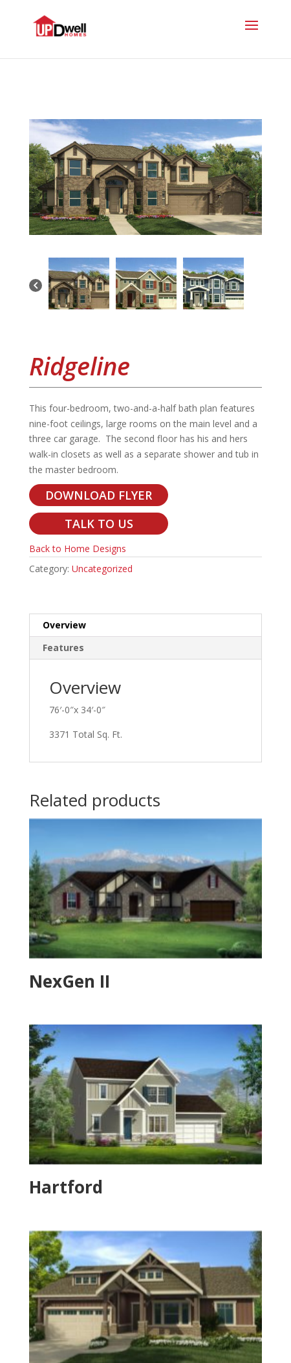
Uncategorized (102, 568)
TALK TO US (99, 523)
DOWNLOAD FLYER (98, 495)
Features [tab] (63, 647)
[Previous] (35, 286)
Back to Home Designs (77, 548)
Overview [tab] (64, 625)
